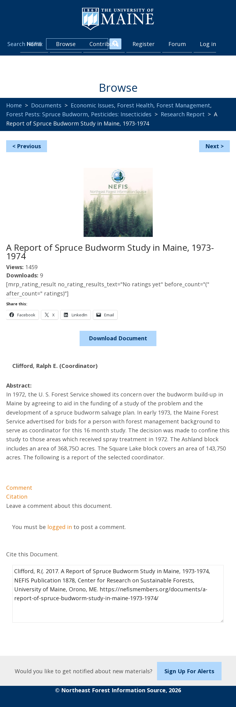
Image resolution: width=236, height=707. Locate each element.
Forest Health (135, 105)
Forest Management (183, 105)
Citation (16, 496)
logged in (59, 527)
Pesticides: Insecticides (121, 114)
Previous (29, 146)
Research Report (183, 114)
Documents (46, 105)
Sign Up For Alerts (189, 671)
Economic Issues (92, 105)
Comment (19, 487)
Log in (208, 44)
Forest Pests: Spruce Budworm (47, 114)
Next (212, 146)
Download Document (118, 338)
